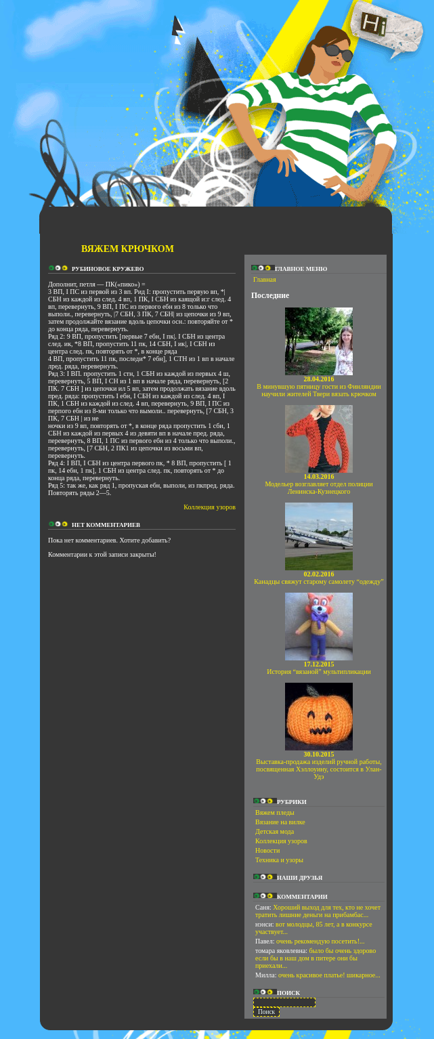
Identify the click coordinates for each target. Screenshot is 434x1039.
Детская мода (274, 831)
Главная (264, 279)
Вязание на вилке (280, 822)
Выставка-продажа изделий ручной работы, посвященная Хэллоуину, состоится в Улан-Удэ (318, 765)
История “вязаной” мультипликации (319, 667)
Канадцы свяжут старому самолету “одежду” (318, 577)
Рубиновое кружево (108, 269)
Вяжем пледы (275, 812)
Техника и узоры (279, 860)
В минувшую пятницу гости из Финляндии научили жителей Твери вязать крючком (319, 386)
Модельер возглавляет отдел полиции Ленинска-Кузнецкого (318, 484)
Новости (267, 850)
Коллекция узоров (209, 507)
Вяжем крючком (127, 249)
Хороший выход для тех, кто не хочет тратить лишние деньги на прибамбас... (318, 911)
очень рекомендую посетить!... (320, 941)
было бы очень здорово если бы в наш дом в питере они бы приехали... (315, 958)
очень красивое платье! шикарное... (329, 975)
